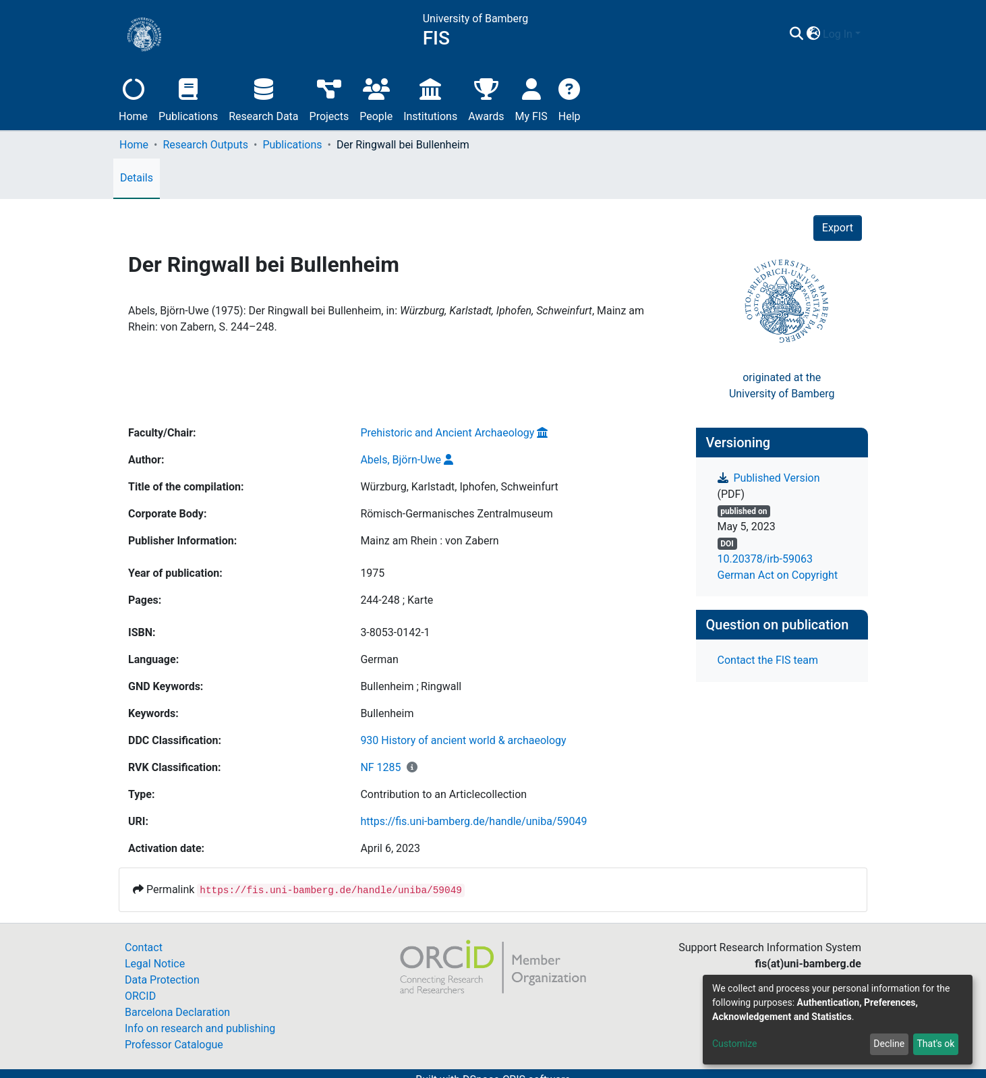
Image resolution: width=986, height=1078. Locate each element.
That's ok (935, 1043)
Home (133, 98)
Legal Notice (155, 963)
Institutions (430, 98)
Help (569, 98)
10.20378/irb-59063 (765, 558)
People (376, 98)
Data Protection (162, 979)
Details (136, 177)
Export (837, 227)
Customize (734, 1043)
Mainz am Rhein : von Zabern (429, 540)
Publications (188, 98)
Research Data (263, 98)
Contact (144, 947)
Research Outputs (205, 144)
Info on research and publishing (200, 1028)
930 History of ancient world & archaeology (463, 740)
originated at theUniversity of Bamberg (782, 385)
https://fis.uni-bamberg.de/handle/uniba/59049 (473, 821)
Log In (837, 34)
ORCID (140, 996)
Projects (329, 98)
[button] (813, 34)
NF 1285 (380, 767)
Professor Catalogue (174, 1044)
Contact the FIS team (768, 660)
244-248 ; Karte (396, 600)
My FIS (531, 98)
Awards (486, 98)
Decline (888, 1043)
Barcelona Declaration (177, 1012)
